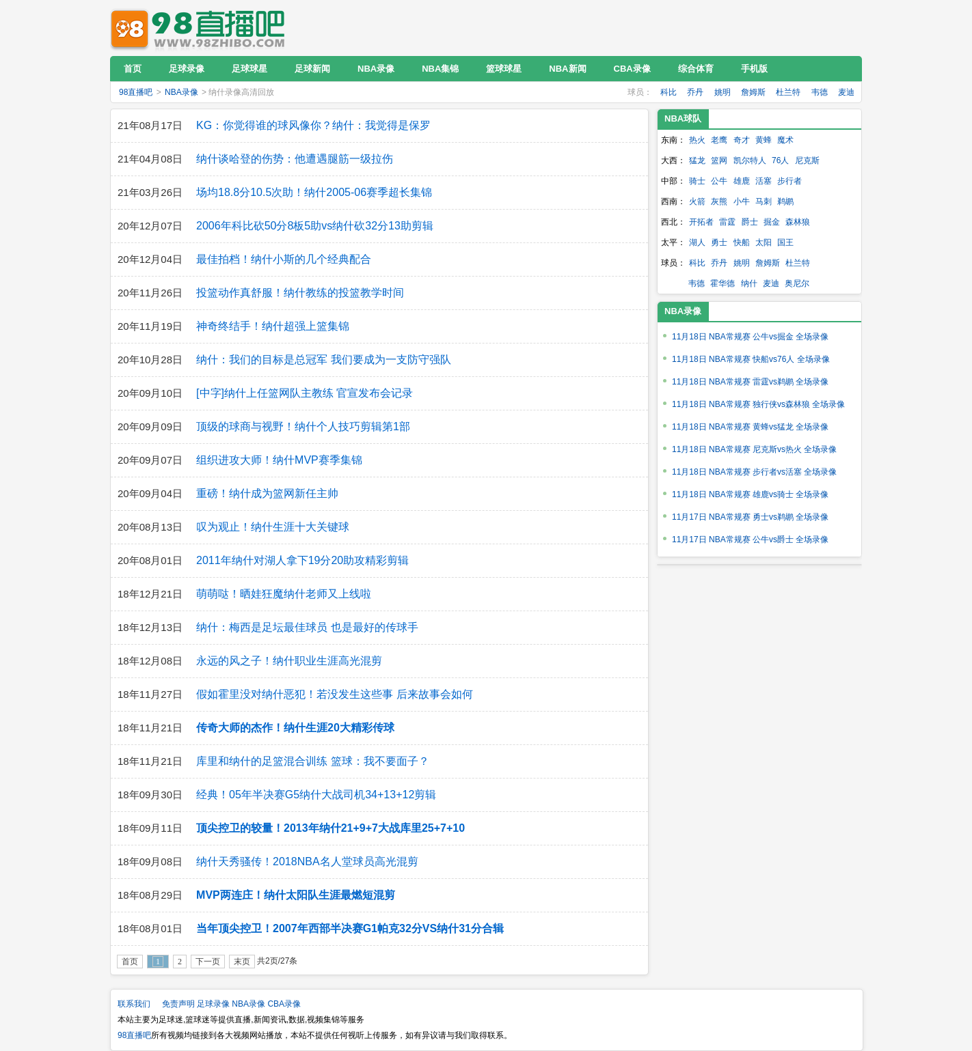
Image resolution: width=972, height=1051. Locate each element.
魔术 (785, 140)
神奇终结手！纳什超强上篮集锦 (272, 326)
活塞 (763, 181)
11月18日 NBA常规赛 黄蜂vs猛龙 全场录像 (750, 427)
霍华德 (722, 283)
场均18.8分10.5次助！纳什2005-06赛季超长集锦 (314, 192)
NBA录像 (181, 92)
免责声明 (178, 1004)
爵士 (750, 222)
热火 (697, 140)
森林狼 (797, 222)
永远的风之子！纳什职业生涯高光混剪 (289, 661)
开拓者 (701, 222)
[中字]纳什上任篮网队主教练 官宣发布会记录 (304, 393)
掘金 (772, 222)
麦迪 (846, 92)
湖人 (697, 242)
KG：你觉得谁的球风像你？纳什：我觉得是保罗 (313, 125)
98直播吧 (201, 28)
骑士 (697, 181)
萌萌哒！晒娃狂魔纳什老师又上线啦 (283, 594)
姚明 (722, 92)
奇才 (741, 140)
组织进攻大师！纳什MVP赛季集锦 (279, 460)
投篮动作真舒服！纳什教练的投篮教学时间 (300, 292)
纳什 (749, 283)
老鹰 (719, 140)
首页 (130, 961)
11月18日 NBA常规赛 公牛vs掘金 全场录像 (750, 336)
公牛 (719, 181)
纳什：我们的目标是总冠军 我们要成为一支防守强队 (323, 359)
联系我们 (134, 1004)
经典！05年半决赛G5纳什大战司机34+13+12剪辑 (316, 794)
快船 (741, 242)
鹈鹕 (785, 201)
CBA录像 (284, 1004)
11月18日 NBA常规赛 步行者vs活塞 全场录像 (754, 472)
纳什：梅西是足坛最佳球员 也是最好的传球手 (307, 627)
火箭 (697, 201)
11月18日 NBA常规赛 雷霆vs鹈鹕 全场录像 (750, 382)
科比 (668, 92)
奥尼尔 (797, 283)
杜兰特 (788, 92)
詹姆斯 (753, 92)
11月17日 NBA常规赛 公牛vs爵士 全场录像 (750, 539)
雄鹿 (741, 181)
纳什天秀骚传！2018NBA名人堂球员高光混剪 (307, 861)
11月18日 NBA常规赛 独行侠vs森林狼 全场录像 (758, 404)
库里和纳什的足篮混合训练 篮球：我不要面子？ (312, 761)
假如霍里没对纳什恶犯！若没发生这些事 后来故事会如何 (334, 694)
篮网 (719, 160)
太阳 (763, 242)
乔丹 (695, 92)
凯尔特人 (749, 160)
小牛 (741, 201)
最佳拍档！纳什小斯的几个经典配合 (283, 259)
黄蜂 (763, 140)
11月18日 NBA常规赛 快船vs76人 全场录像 (751, 359)
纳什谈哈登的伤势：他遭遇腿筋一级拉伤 (294, 159)
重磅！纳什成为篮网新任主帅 (267, 493)
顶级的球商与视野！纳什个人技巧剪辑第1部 (303, 426)
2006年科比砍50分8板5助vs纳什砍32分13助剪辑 (314, 226)
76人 (780, 160)
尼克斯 (807, 160)
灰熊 (719, 201)
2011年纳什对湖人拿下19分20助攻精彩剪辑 (302, 560)
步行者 (789, 181)
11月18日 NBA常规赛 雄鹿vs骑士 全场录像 (750, 494)
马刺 (763, 201)
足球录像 (213, 1004)
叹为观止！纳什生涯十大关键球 (272, 527)
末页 (242, 961)
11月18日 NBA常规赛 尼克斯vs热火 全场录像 (754, 449)
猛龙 (697, 160)
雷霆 (727, 222)
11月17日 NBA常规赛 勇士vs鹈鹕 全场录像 (750, 517)
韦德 (819, 92)
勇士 (719, 242)
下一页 (207, 961)
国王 (785, 242)
